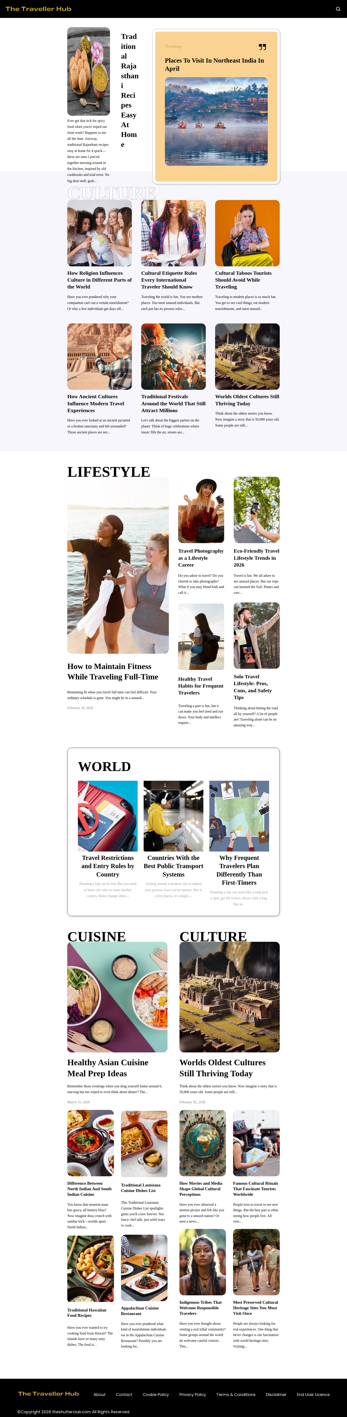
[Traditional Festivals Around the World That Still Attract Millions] (174, 400)
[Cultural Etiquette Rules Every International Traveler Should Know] (174, 283)
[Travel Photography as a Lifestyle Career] (213, 545)
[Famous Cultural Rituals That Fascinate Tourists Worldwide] (294, 1188)
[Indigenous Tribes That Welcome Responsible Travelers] (216, 1298)
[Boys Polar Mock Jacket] (77, 877)
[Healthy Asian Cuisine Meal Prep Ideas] (92, 1066)
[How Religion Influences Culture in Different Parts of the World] (66, 283)
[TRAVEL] (173, 747)
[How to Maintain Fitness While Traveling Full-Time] (93, 661)
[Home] (147, 8)
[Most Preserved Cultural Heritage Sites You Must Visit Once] (294, 1298)
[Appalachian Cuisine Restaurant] (131, 1296)
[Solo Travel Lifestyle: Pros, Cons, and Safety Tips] (294, 669)
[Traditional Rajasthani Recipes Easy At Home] (190, 56)
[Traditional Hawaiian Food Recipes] (53, 1298)
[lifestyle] (173, 459)
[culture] (173, 199)
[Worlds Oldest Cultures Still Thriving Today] (281, 400)
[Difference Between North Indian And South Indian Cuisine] (53, 1188)
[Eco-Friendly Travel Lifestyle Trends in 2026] (294, 545)
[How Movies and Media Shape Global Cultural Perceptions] (216, 1188)
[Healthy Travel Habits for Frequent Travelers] (213, 669)
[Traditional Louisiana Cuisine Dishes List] (131, 1188)
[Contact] (100, 1375)
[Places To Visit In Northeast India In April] (285, 72)
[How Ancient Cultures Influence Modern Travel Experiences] (66, 400)
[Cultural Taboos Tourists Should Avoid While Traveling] (281, 283)
